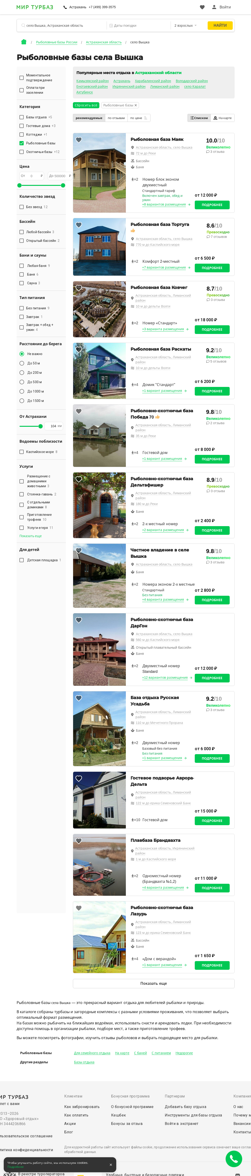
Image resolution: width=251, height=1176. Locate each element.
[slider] (19, 185)
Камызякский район (92, 81)
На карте (222, 118)
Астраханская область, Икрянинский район (165, 850)
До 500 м (34, 382)
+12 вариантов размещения (165, 677)
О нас (238, 1107)
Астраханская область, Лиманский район (163, 298)
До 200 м (34, 373)
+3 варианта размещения (163, 329)
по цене (139, 118)
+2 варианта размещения (163, 530)
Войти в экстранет (182, 1123)
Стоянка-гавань (41, 494)
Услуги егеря (40, 528)
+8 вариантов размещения (164, 204)
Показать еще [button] (30, 536)
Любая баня (38, 266)
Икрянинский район (129, 86)
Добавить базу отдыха (185, 1107)
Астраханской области (158, 73)
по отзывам (116, 118)
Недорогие (184, 1053)
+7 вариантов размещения (164, 267)
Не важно (35, 354)
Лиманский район (165, 86)
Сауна (33, 283)
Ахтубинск (84, 92)
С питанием (161, 1053)
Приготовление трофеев (39, 517)
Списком (199, 118)
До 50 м (33, 363)
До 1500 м (35, 401)
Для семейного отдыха (92, 1053)
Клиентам (73, 1096)
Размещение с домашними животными (38, 481)
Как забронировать (82, 1107)
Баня (33, 274)
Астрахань (77, 7)
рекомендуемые (89, 118)
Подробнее (212, 205)
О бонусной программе (132, 1107)
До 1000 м (35, 391)
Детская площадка (44, 560)
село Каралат (195, 86)
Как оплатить (76, 1115)
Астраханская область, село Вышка (164, 147)
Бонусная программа (130, 1096)
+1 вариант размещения (162, 391)
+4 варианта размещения (163, 599)
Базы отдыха (84, 1062)
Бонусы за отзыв (127, 1123)
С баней (140, 1053)
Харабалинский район (153, 81)
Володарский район (192, 81)
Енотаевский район (92, 86)
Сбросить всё (86, 105)
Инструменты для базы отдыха (193, 1115)
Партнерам (175, 1096)
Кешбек (118, 1115)
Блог (68, 1132)
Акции (70, 1123)
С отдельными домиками (38, 504)
